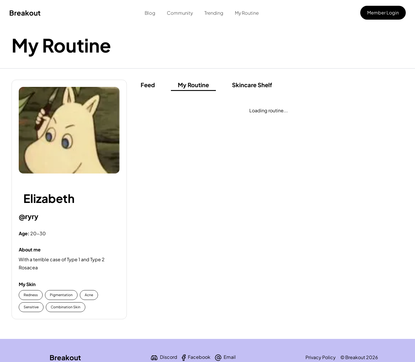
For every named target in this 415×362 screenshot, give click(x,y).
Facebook (199, 357)
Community (180, 13)
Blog (150, 13)
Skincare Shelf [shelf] (252, 84)
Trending (213, 13)
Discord (168, 357)
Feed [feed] (148, 84)
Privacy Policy (320, 357)
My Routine (247, 13)
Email (230, 357)
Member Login (383, 13)
